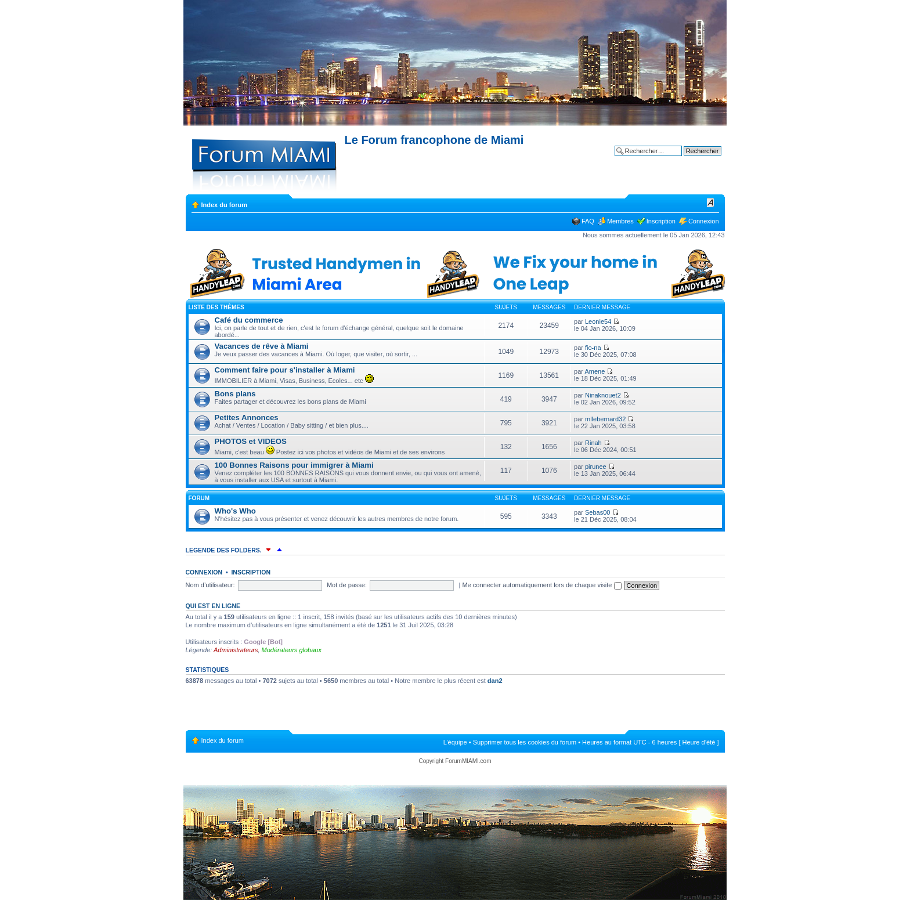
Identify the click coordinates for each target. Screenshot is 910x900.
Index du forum (224, 204)
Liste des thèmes (216, 307)
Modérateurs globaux (292, 649)
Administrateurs (236, 649)
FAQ (588, 221)
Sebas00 (597, 512)
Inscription (661, 221)
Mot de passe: (347, 584)
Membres (620, 221)
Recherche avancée (693, 159)
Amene (594, 371)
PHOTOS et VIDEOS (251, 441)
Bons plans (235, 393)
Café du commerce (249, 320)
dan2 (495, 680)
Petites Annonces (247, 417)
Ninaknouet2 (603, 395)
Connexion (703, 221)
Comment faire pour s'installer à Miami (285, 370)
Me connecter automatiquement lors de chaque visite (541, 584)
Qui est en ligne (213, 605)
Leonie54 (598, 321)
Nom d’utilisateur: (210, 584)
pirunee (595, 466)
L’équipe (455, 742)
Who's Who (235, 511)
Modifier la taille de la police (710, 202)
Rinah (593, 442)
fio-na (593, 347)
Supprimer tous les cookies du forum (525, 742)
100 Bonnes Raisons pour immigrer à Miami (294, 465)
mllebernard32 (605, 418)
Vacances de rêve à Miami (262, 346)
